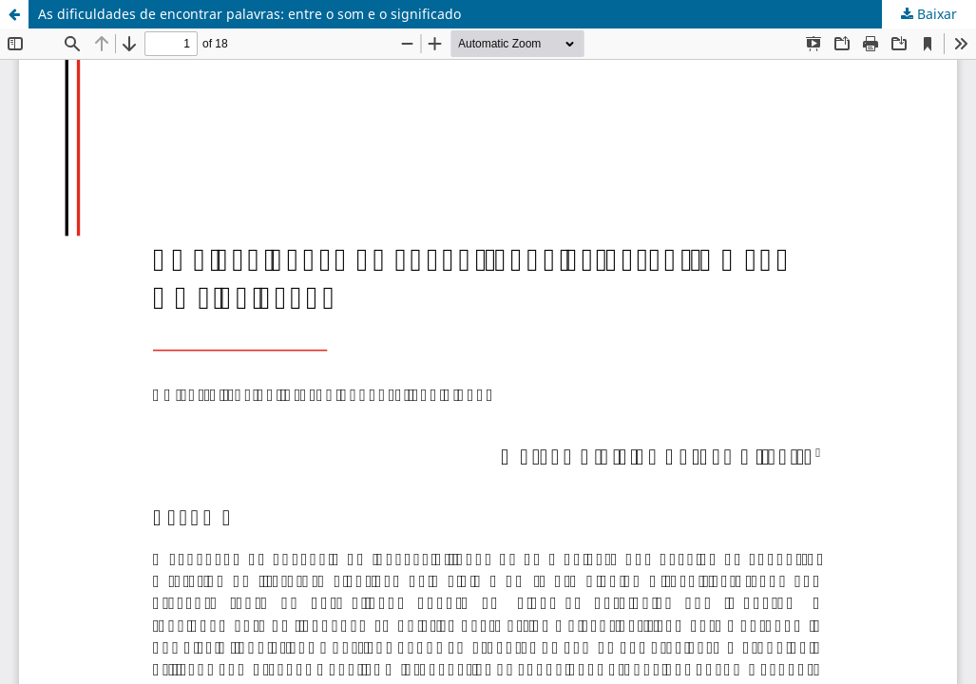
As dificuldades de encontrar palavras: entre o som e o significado (249, 14)
